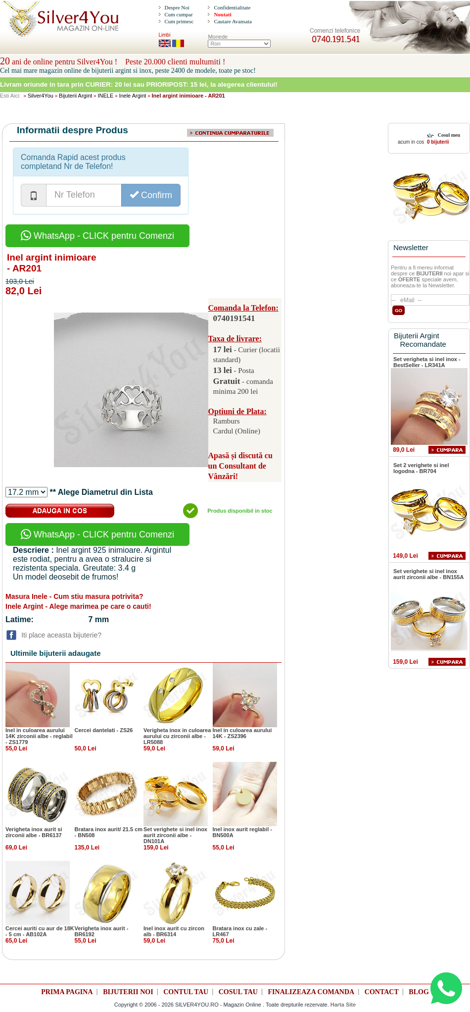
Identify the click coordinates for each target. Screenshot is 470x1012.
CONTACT (382, 992)
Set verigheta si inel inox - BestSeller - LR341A (427, 362)
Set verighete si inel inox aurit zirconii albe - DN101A (175, 835)
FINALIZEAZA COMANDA (311, 992)
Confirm (151, 195)
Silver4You (40, 96)
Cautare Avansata (232, 21)
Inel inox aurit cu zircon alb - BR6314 (173, 931)
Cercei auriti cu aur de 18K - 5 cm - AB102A (39, 931)
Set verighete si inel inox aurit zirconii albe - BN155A (428, 574)
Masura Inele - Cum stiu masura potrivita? (74, 596)
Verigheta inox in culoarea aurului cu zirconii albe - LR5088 (177, 736)
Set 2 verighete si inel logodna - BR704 (421, 468)
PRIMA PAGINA (67, 992)
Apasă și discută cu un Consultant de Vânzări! (240, 465)
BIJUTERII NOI (128, 992)
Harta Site (343, 1005)
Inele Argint (132, 96)
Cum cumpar (178, 14)
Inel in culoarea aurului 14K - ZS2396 (242, 733)
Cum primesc (178, 21)
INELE (105, 96)
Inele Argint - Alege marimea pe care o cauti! (78, 606)
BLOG (418, 992)
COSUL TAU (238, 992)
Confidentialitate (232, 7)
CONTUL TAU (185, 992)
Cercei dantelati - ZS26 (104, 730)
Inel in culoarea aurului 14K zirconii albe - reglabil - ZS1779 (39, 736)
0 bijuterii (437, 142)
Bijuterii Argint (75, 96)
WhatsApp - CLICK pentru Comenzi (97, 236)
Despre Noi (176, 7)
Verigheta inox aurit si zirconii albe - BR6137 (33, 832)
